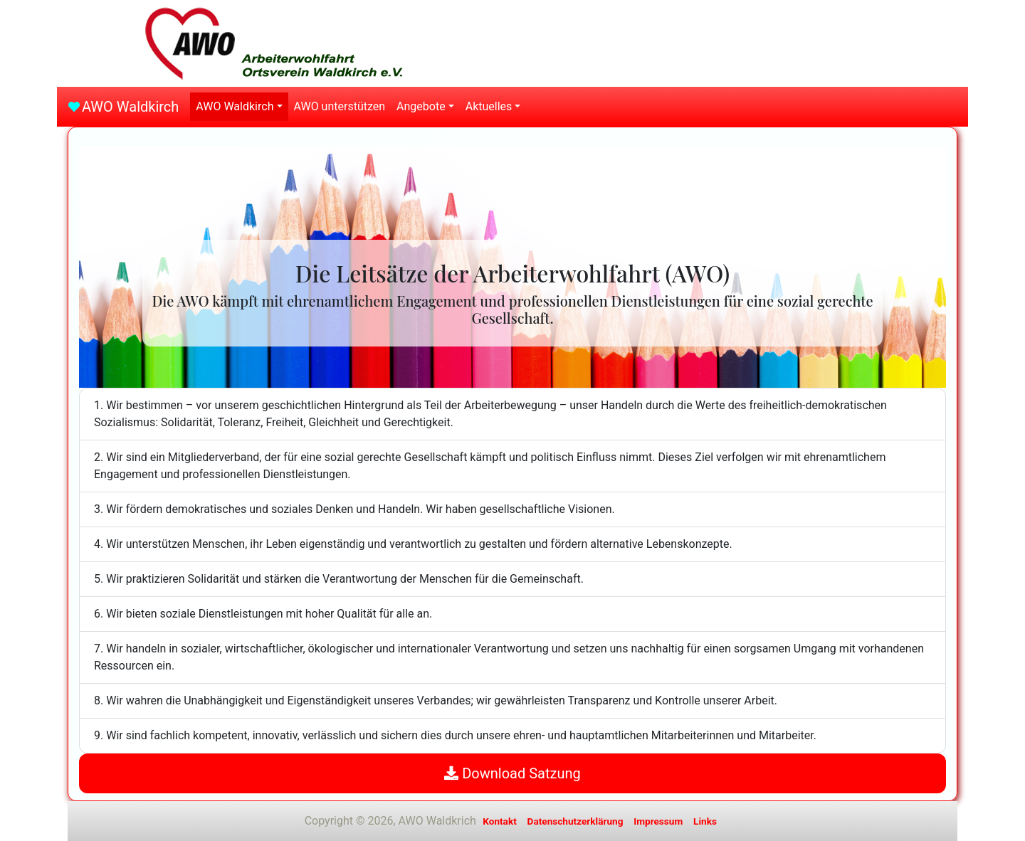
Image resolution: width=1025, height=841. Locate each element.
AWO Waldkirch (130, 106)
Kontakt (500, 821)
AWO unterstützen (340, 106)
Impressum (658, 821)
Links (705, 821)
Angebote (421, 106)
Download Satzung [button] (512, 773)
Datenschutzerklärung (575, 821)
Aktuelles (489, 106)
